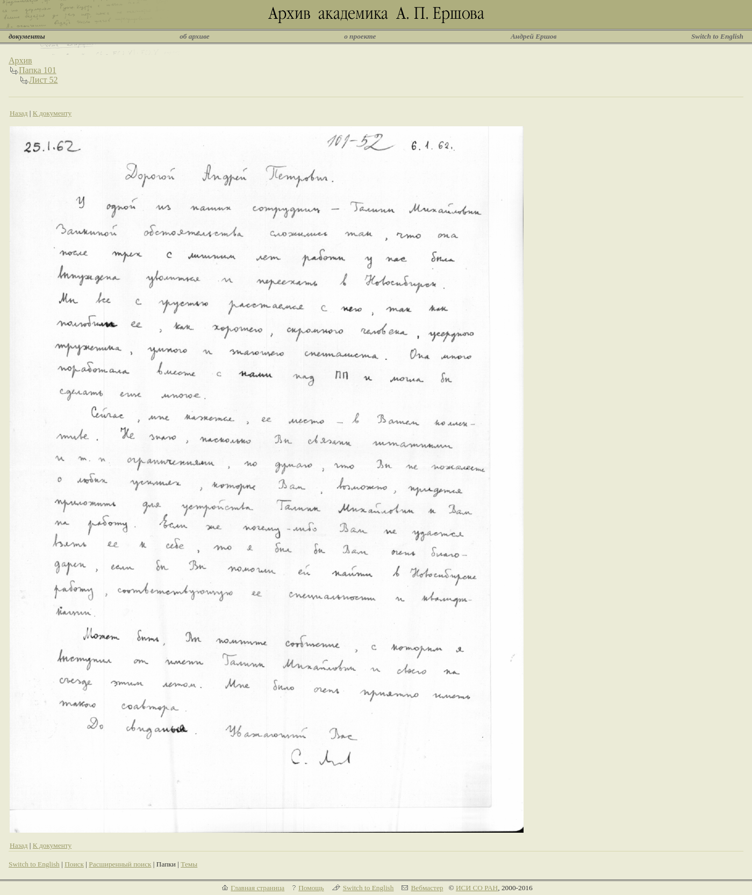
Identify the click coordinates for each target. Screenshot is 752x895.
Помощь (311, 888)
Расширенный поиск (120, 864)
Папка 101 (37, 70)
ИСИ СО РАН (477, 888)
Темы (189, 864)
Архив (20, 60)
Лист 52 (43, 79)
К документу (52, 113)
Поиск (74, 864)
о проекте (360, 36)
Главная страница (257, 888)
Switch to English (717, 36)
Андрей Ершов (534, 36)
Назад (19, 113)
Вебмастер (427, 888)
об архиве (195, 36)
